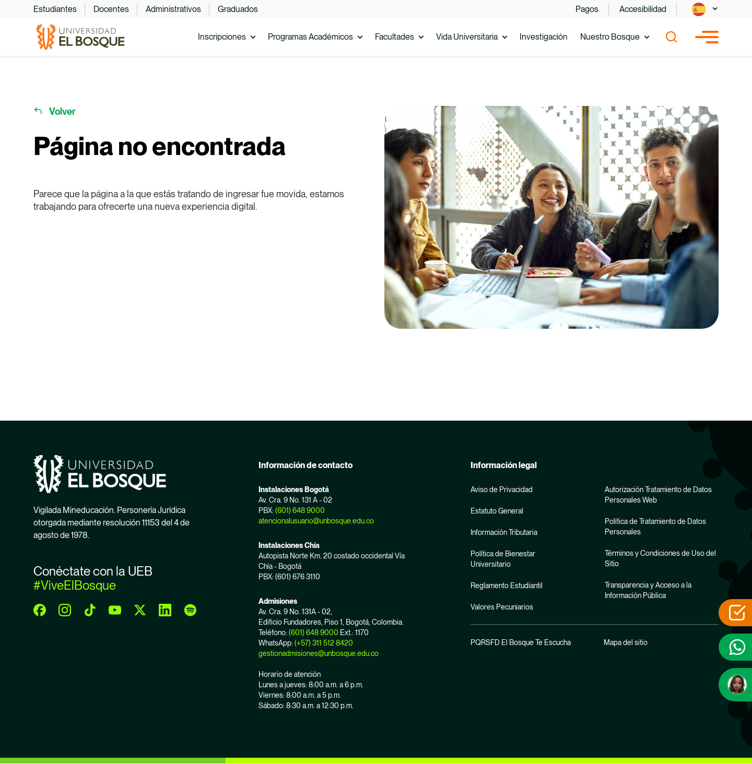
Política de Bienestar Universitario (503, 559)
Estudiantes (55, 9)
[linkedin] (165, 610)
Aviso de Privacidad (502, 489)
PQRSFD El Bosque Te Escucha (521, 642)
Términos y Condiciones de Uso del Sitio (660, 558)
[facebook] (39, 610)
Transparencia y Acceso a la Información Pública (648, 590)
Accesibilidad (642, 9)
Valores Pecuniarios (502, 607)
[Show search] (671, 37)
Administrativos (173, 9)
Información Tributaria (504, 532)
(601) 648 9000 (300, 510)
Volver (62, 111)
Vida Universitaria (467, 37)
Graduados (238, 9)
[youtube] (115, 610)
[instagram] (64, 610)
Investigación (544, 37)
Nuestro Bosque (610, 37)
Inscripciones (222, 37)
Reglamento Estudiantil (507, 585)
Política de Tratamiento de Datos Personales (655, 526)
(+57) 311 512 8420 (324, 643)
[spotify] (190, 610)
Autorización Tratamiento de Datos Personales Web (658, 494)
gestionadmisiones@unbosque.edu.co (318, 653)
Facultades (394, 37)
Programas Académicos (310, 37)
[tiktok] (90, 610)
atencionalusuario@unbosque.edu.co (316, 521)
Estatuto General (497, 511)
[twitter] (140, 610)
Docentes (111, 9)
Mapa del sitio (626, 642)
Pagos (586, 9)
